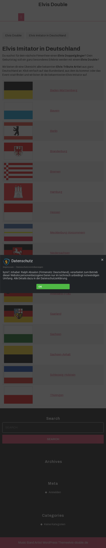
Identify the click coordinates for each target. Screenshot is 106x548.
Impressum (8, 267)
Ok (40, 286)
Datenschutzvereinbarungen (29, 267)
